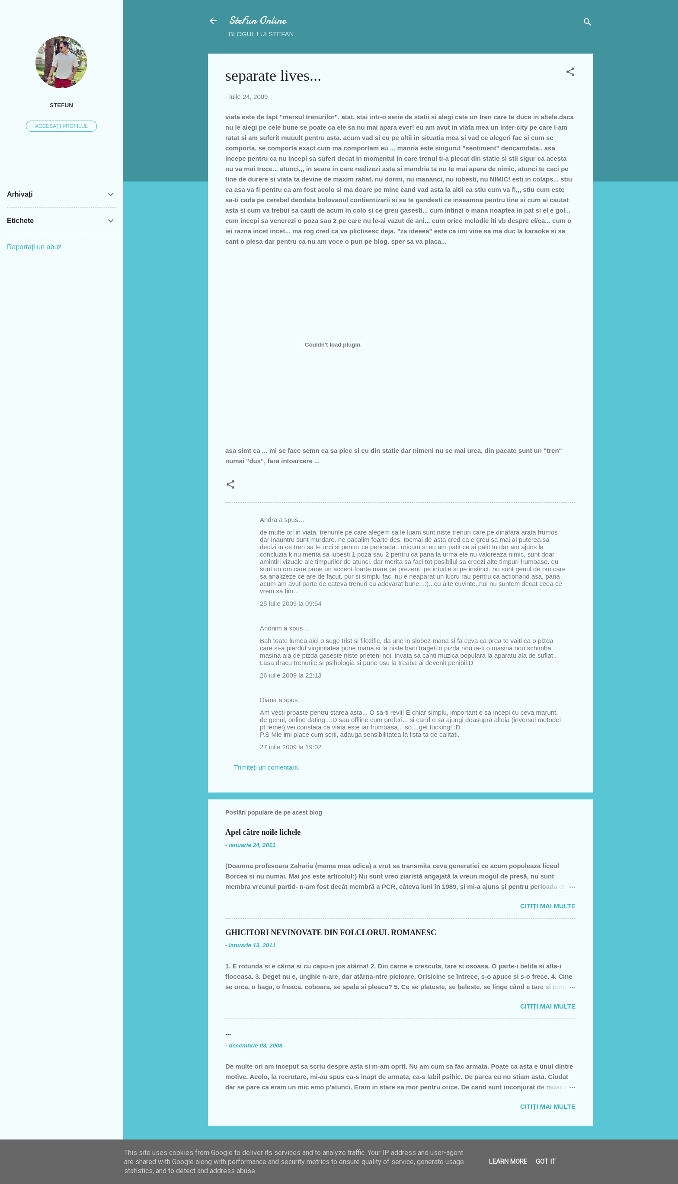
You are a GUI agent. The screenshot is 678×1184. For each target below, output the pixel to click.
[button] (570, 73)
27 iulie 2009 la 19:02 (291, 747)
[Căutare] (587, 23)
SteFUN (61, 105)
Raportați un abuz (34, 247)
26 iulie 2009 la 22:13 (291, 675)
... (228, 1032)
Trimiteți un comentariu (267, 767)
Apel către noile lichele (263, 832)
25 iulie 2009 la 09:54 (291, 603)
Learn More (508, 1161)
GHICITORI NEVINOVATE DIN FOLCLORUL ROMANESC (330, 932)
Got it (546, 1161)
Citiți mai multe (548, 906)
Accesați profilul (61, 126)
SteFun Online (257, 20)
